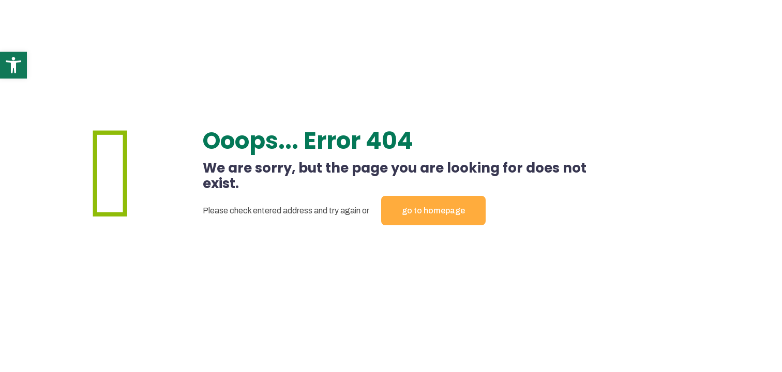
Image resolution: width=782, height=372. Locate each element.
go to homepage (433, 210)
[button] (13, 65)
